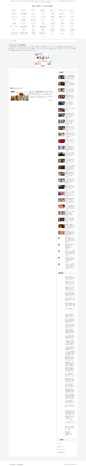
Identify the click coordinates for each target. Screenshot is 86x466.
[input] (43, 41)
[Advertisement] (32, 78)
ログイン (60, 443)
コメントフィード (62, 449)
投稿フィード (61, 446)
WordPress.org (61, 452)
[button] (76, 40)
